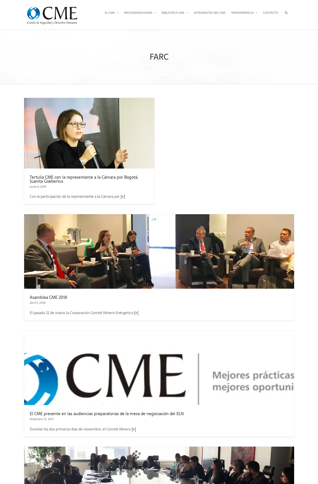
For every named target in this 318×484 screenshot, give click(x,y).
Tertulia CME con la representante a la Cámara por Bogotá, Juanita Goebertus (84, 179)
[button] (286, 12)
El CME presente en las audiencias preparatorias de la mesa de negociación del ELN (107, 413)
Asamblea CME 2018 (48, 297)
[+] (123, 196)
